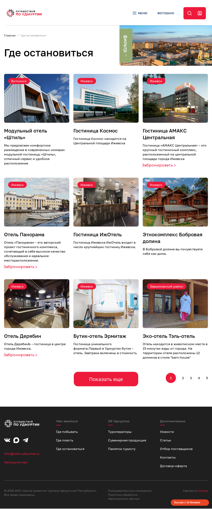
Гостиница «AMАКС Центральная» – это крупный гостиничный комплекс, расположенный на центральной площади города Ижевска (174, 152)
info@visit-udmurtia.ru (21, 454)
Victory (203, 491)
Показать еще (106, 379)
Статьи (165, 441)
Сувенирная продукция (127, 441)
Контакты (168, 458)
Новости (167, 432)
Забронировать (157, 165)
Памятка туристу (122, 449)
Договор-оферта (173, 466)
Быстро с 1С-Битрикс (187, 502)
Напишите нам (16, 463)
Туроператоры (120, 432)
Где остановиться (70, 449)
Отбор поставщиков (176, 449)
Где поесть (64, 441)
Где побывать (67, 432)
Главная (9, 35)
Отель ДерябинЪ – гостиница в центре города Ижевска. (35, 346)
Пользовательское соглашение (129, 491)
